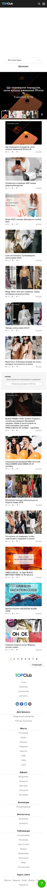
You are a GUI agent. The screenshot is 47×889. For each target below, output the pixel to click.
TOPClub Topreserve (23, 721)
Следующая (37, 665)
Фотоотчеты (23, 814)
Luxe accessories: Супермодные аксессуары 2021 (20, 256)
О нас (23, 682)
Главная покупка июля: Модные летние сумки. (20, 646)
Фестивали (23, 795)
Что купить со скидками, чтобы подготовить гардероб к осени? (20, 537)
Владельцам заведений (23, 716)
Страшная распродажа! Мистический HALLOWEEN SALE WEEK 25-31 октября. (22, 464)
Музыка (23, 849)
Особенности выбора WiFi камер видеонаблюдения (20, 184)
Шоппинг (39, 152)
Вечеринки (23, 777)
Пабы (23, 760)
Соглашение (23, 691)
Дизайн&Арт (23, 853)
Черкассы (23, 885)
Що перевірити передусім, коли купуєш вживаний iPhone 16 (20, 148)
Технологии (23, 858)
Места (23, 728)
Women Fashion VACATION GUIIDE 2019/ (21, 610)
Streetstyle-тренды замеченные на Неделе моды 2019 (21, 501)
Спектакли (23, 790)
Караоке (23, 742)
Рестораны (23, 733)
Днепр (31, 880)
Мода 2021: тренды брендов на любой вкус (23, 220)
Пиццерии (23, 747)
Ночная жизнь (23, 835)
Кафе (23, 756)
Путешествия (23, 867)
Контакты (23, 696)
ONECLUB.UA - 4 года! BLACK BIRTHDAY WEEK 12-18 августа (19, 573)
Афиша (23, 772)
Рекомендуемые (23, 807)
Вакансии (24, 687)
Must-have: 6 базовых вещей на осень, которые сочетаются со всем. (23, 363)
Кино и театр (23, 844)
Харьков (16, 880)
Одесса (7, 880)
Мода (23, 863)
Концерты (23, 781)
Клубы (23, 737)
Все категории (14, 60)
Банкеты (23, 751)
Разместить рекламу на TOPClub (23, 384)
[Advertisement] (23, 32)
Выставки (24, 786)
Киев (24, 880)
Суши (23, 765)
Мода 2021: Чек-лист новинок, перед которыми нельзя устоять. (22, 293)
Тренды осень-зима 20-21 (17, 328)
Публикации (23, 831)
